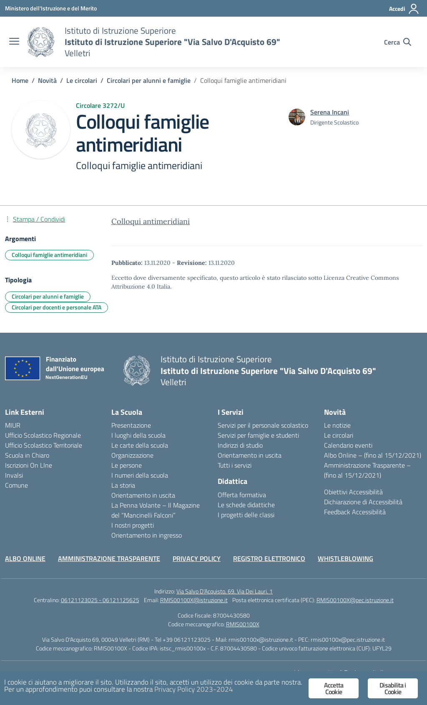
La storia (123, 485)
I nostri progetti (132, 525)
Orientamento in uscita (143, 495)
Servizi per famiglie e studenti (258, 435)
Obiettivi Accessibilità (353, 492)
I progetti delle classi (246, 515)
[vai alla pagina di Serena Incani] (329, 112)
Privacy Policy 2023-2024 (193, 689)
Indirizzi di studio (240, 445)
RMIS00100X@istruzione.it (194, 599)
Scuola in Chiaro (27, 455)
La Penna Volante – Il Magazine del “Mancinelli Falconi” (155, 510)
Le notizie (337, 425)
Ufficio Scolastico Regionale (43, 435)
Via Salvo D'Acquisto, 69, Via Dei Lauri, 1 (224, 591)
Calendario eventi (348, 445)
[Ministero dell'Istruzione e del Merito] (51, 8)
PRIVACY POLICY (197, 558)
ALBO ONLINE (25, 558)
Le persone (126, 465)
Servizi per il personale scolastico (263, 425)
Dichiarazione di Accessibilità (363, 502)
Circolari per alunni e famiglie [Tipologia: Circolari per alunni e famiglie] (48, 296)
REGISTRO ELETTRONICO (269, 558)
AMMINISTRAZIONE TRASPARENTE (109, 558)
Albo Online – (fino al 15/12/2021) (372, 455)
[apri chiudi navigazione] (14, 42)
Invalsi (14, 475)
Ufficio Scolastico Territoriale (43, 445)
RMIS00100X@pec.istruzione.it (355, 599)
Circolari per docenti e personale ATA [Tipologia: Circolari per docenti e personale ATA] (56, 307)
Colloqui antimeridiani (150, 221)
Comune (16, 485)
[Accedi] (404, 8)
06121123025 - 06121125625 (100, 599)
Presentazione (131, 425)
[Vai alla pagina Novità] (47, 80)
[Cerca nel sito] (398, 42)
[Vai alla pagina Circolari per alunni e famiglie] (149, 80)
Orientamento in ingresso (146, 535)
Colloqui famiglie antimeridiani (49, 254)
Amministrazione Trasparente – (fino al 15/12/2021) (367, 470)
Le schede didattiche (246, 505)
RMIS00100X (242, 624)
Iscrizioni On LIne (28, 465)
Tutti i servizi (234, 465)
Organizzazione (132, 455)
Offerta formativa (242, 495)
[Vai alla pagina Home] (20, 80)
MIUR (12, 425)
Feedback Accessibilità (355, 512)
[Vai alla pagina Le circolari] (81, 80)
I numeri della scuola (139, 475)
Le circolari (338, 435)
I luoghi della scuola (138, 435)
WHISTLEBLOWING (345, 558)
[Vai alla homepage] (41, 42)
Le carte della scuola (139, 445)
